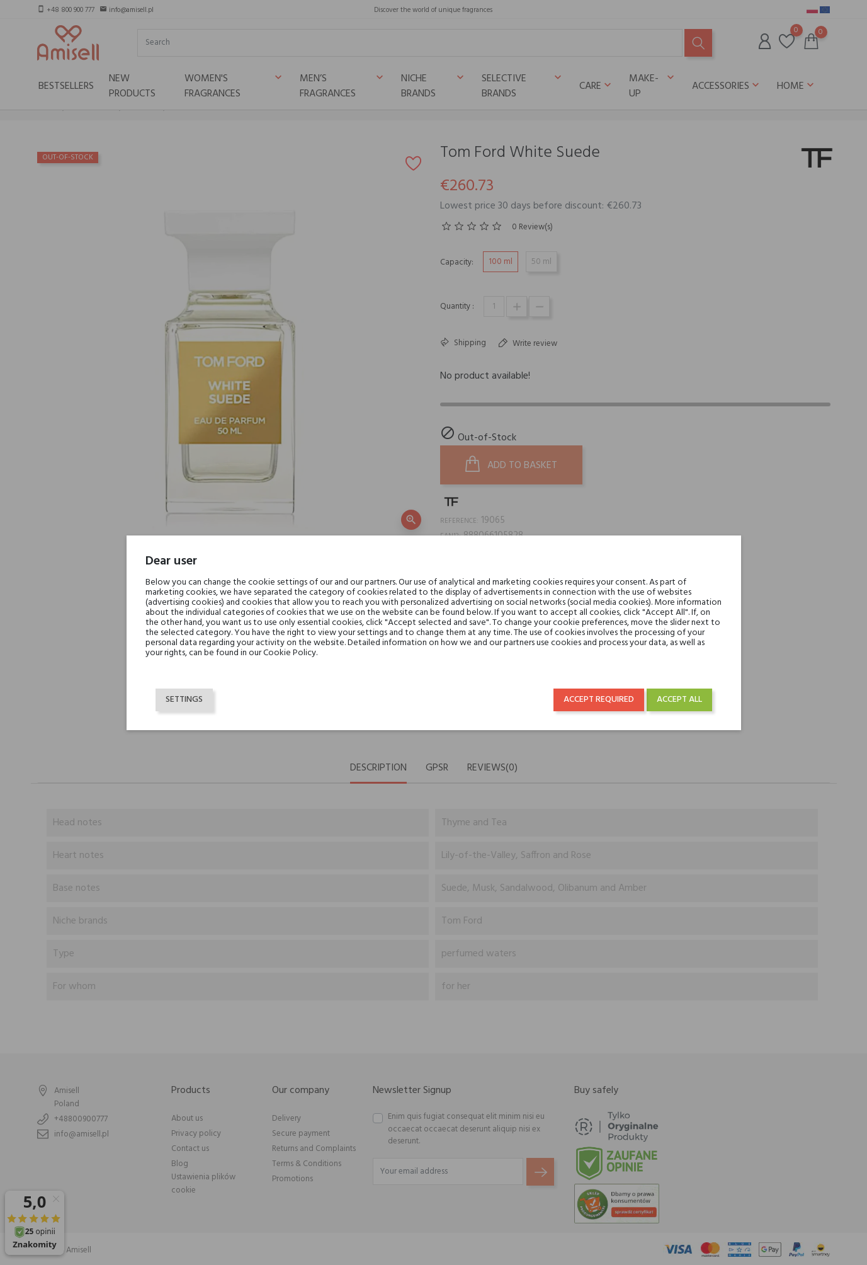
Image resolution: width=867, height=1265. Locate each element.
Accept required (599, 699)
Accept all (679, 699)
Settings (184, 699)
